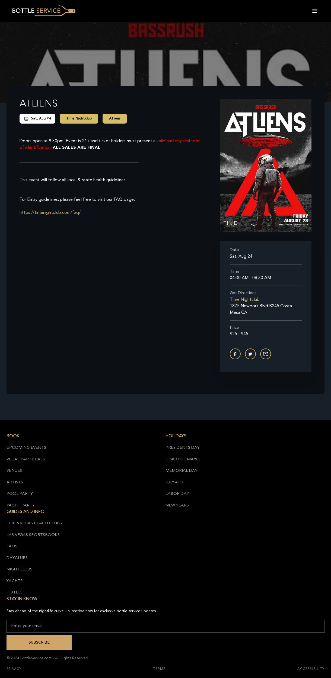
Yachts (15, 581)
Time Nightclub (79, 118)
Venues (14, 471)
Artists (15, 482)
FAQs (12, 546)
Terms (159, 669)
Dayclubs (17, 558)
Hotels (15, 592)
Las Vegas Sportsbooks (33, 535)
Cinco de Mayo (183, 459)
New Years (177, 505)
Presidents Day (183, 448)
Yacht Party (21, 505)
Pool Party (20, 494)
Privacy (14, 669)
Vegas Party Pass (26, 459)
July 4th (174, 482)
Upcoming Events (26, 448)
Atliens (114, 118)
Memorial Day (182, 471)
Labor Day (177, 494)
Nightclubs (19, 569)
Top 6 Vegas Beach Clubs (34, 523)
